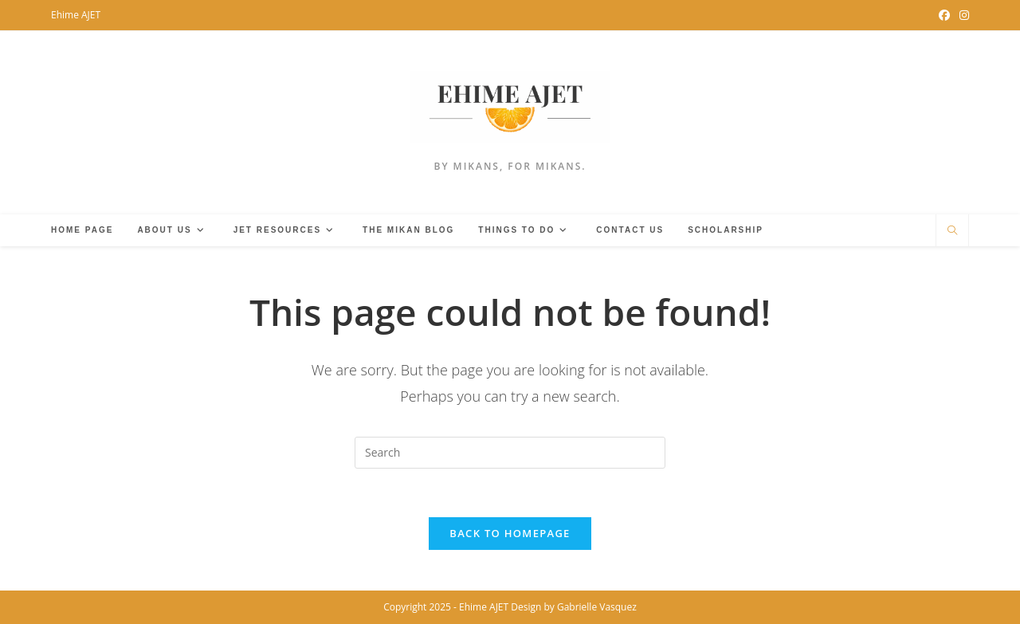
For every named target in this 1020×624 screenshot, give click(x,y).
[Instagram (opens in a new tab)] (962, 15)
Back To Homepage (509, 533)
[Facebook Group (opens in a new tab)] (944, 15)
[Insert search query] (510, 453)
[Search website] (952, 231)
